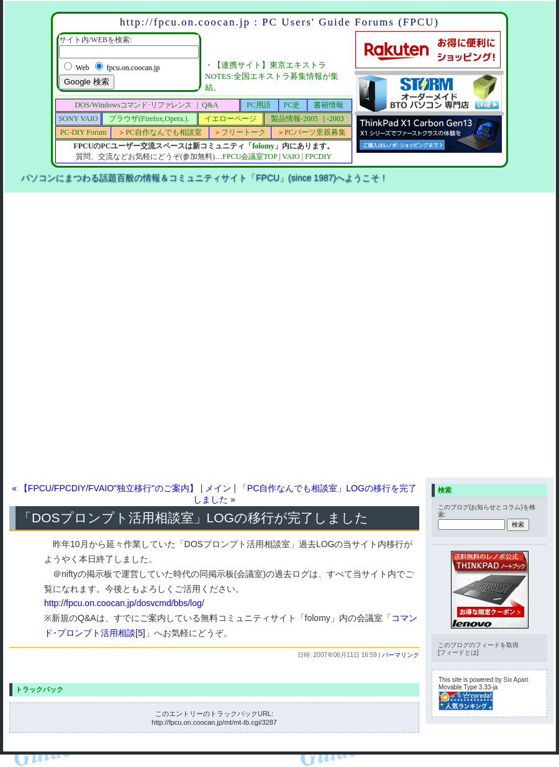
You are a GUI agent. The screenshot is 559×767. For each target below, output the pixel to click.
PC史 (292, 105)
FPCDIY (318, 156)
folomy (263, 146)
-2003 (335, 118)
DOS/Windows (133, 105)
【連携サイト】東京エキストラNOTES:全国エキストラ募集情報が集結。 (272, 76)
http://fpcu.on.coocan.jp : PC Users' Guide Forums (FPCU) (279, 22)
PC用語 (259, 105)
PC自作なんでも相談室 (163, 132)
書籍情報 (328, 105)
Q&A (210, 105)
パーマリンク (400, 654)
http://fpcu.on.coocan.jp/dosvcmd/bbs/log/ (124, 603)
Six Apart (516, 679)
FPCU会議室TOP (249, 156)
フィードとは (458, 652)
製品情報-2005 (294, 118)
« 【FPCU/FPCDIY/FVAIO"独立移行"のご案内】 (105, 488)
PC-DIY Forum (83, 132)
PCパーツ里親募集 (315, 132)
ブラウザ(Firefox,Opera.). (149, 118)
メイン (218, 488)
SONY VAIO (78, 118)
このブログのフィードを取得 (478, 645)
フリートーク (243, 132)
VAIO (290, 156)
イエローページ (230, 118)
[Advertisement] (142, 334)
